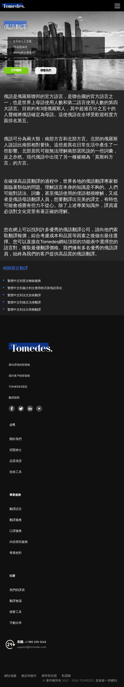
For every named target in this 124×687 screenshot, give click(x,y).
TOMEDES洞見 (18, 386)
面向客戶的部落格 (19, 376)
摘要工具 (15, 612)
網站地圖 (10, 676)
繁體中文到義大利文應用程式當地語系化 (34, 288)
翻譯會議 (15, 601)
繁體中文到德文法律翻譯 (24, 302)
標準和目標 (49, 676)
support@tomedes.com (31, 647)
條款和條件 (29, 676)
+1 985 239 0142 (31, 642)
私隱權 (66, 676)
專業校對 (15, 553)
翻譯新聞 (14, 397)
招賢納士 (15, 450)
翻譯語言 (15, 509)
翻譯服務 (15, 520)
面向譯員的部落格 (19, 365)
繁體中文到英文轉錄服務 (24, 281)
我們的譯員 (17, 590)
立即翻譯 (16, 70)
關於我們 (15, 439)
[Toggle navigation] (117, 5)
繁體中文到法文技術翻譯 (24, 295)
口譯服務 (15, 531)
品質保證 (15, 461)
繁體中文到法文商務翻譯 (24, 309)
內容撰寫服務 (18, 542)
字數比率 (15, 623)
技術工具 (15, 472)
